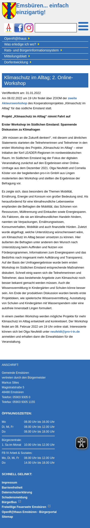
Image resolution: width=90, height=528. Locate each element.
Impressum (9, 482)
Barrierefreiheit (12, 487)
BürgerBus (11, 502)
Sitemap (7, 516)
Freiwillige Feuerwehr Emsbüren (26, 507)
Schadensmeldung (15, 497)
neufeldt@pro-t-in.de (65, 331)
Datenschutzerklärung (17, 492)
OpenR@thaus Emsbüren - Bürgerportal (29, 512)
